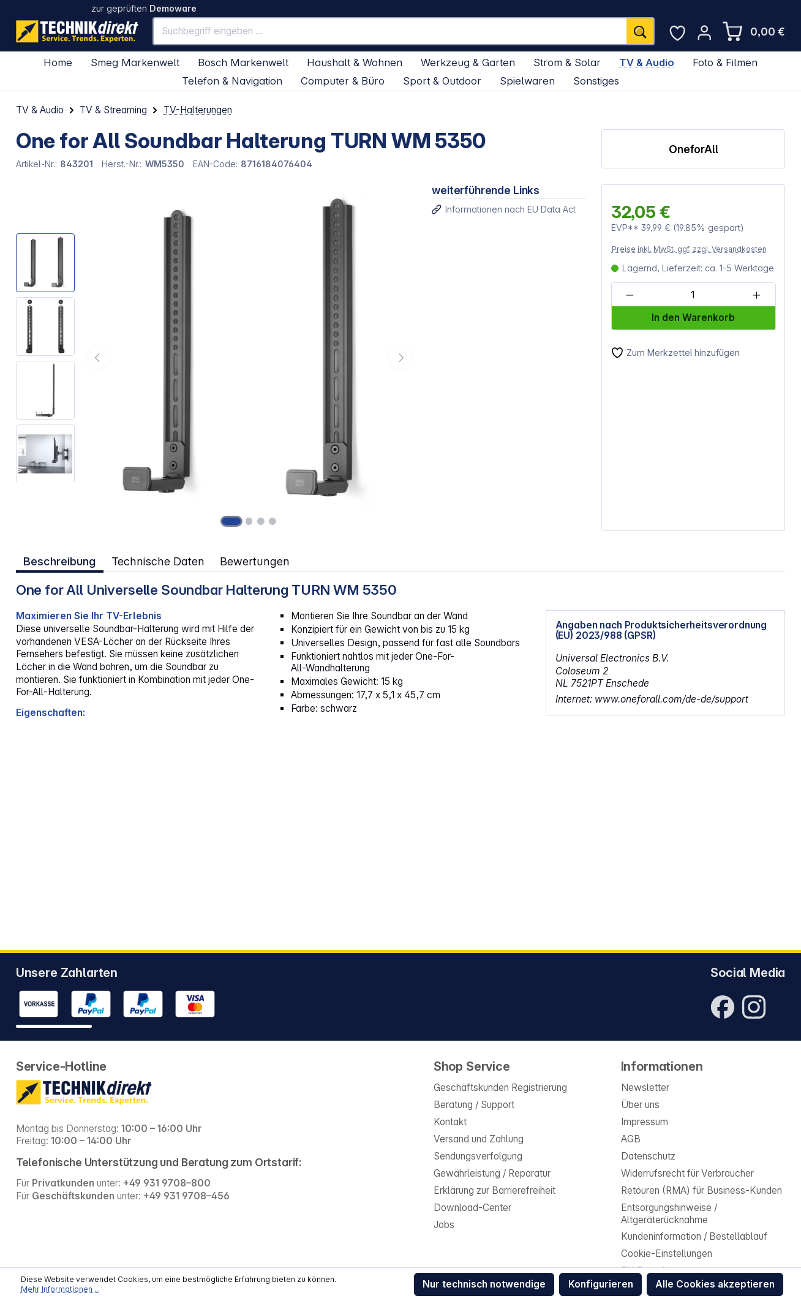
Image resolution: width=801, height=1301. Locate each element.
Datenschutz (648, 1156)
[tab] (59, 560)
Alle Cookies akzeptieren (715, 1284)
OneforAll (693, 149)
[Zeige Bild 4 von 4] (272, 521)
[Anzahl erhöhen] (756, 295)
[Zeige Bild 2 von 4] (249, 521)
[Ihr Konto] (704, 32)
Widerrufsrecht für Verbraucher (687, 1173)
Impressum (644, 1122)
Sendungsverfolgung (478, 1156)
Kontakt (450, 1122)
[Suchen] (640, 31)
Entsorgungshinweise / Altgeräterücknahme (669, 1214)
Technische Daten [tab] (157, 561)
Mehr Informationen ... (60, 1289)
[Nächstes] (400, 357)
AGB (631, 1139)
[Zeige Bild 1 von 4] (232, 521)
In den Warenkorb (693, 317)
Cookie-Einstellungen (666, 1253)
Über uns (640, 1105)
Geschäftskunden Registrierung (500, 1087)
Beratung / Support (474, 1105)
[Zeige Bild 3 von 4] (261, 521)
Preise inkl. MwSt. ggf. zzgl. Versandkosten (689, 249)
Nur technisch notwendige (484, 1284)
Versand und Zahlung (479, 1139)
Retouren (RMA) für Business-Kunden (701, 1190)
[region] (216, 357)
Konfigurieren (600, 1284)
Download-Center (472, 1207)
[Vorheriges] (98, 357)
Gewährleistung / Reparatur (492, 1173)
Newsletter (645, 1087)
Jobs (444, 1225)
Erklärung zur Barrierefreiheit (494, 1190)
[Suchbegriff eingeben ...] (390, 31)
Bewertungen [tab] (254, 561)
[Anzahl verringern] (630, 295)
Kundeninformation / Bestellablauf (694, 1236)
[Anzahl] (692, 295)
